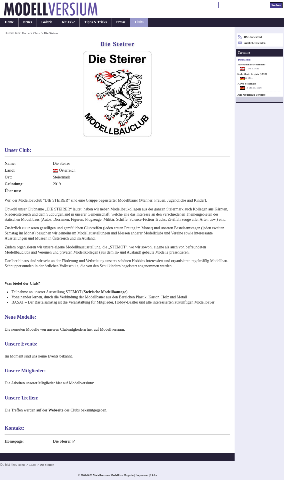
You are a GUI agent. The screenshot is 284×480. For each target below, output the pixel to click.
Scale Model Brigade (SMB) (252, 74)
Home (9, 22)
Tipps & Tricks (95, 22)
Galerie (46, 22)
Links (153, 475)
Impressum (141, 475)
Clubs (139, 22)
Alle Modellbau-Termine (251, 94)
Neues (27, 22)
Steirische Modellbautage (105, 292)
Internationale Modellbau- (251, 64)
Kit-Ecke (68, 22)
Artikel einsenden (254, 43)
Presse (120, 22)
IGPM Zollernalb (246, 83)
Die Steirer (62, 441)
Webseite (55, 410)
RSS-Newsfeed (253, 37)
